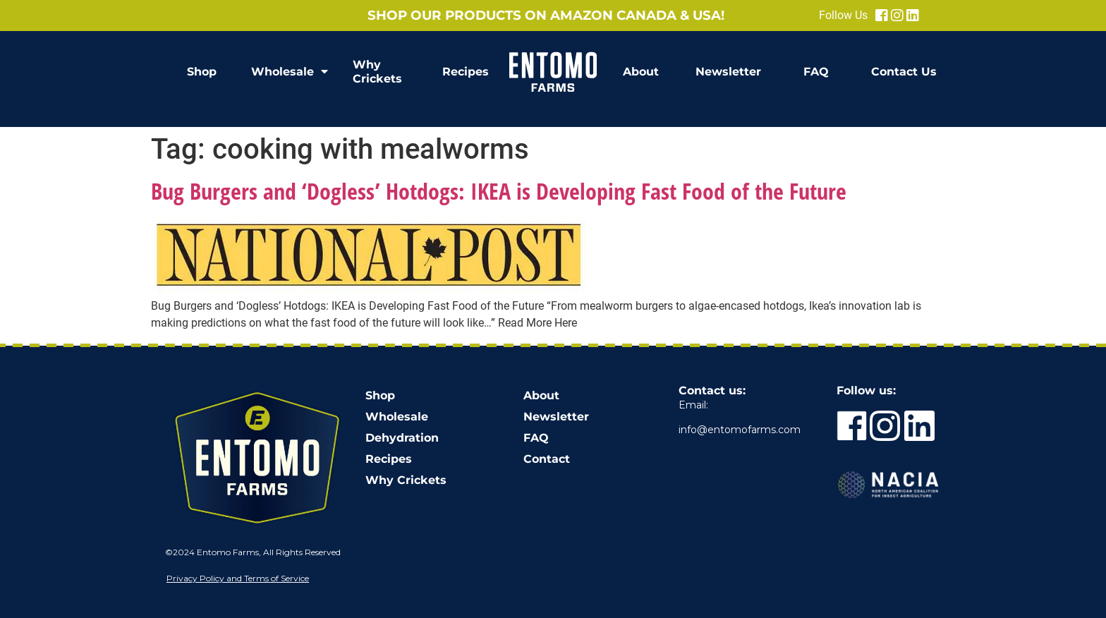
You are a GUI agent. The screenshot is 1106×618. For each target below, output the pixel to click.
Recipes (465, 71)
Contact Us (904, 71)
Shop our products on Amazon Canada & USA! (545, 15)
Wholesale (289, 72)
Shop (202, 71)
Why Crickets (377, 71)
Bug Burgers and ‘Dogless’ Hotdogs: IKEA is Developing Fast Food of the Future (498, 191)
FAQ (816, 71)
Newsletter (728, 71)
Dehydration (402, 437)
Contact (546, 459)
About (641, 71)
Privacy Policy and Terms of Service (237, 578)
